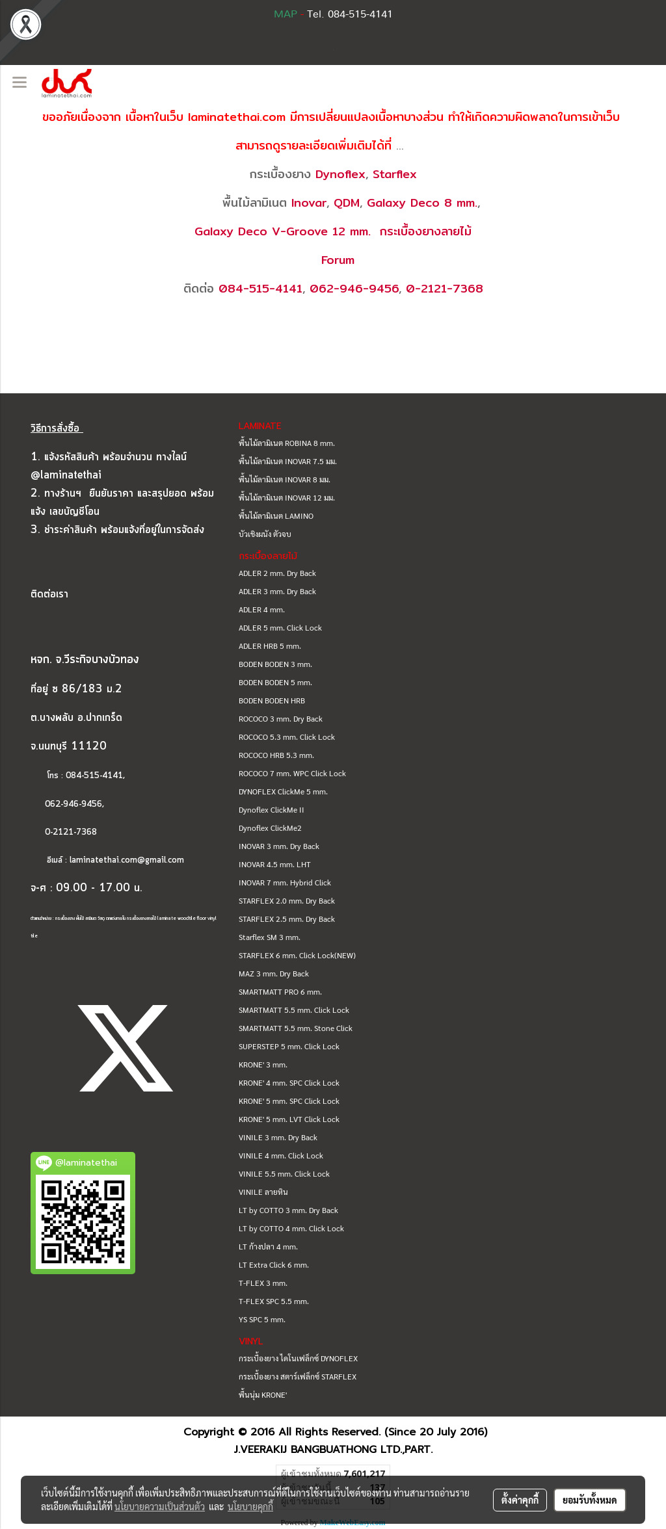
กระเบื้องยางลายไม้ (426, 231)
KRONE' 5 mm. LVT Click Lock (289, 1119)
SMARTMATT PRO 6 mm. (280, 991)
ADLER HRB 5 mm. (270, 645)
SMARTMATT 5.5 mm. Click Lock (294, 1009)
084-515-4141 (260, 288)
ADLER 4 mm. (262, 609)
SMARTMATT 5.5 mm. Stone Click (296, 1028)
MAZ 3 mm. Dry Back (274, 973)
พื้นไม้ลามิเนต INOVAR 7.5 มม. (288, 461)
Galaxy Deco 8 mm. (422, 202)
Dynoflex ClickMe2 (270, 827)
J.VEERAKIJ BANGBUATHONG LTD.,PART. (333, 1449)
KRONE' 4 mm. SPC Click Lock (289, 1082)
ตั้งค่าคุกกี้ (520, 1500)
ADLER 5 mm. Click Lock (280, 627)
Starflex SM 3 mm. (269, 937)
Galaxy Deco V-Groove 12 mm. (282, 231)
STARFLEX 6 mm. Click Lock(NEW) (297, 955)
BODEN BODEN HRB (272, 700)
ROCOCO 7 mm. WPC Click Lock (292, 773)
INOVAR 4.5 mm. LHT (275, 864)
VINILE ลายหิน (263, 1191)
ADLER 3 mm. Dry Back (277, 591)
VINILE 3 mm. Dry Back (278, 1137)
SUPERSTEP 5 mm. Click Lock (289, 1046)
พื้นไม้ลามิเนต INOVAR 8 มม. (284, 479)
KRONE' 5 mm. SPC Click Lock (289, 1100)
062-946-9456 (354, 288)
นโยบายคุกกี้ (250, 1506)
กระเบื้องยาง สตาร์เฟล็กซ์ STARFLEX (297, 1376)
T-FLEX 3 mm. (263, 1282)
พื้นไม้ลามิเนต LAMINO (276, 515)
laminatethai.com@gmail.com (127, 860)
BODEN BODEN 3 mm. (275, 664)
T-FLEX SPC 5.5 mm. (274, 1301)
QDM (347, 202)
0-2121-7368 (444, 288)
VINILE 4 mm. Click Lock (281, 1155)
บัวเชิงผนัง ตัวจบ (265, 534)
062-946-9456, (67, 804)
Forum (337, 259)
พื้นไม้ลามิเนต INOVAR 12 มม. (287, 497)
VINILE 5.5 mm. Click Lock (284, 1173)
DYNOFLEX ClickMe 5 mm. (283, 791)
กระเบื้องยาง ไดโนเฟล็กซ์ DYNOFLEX (298, 1358)
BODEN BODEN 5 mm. (275, 682)
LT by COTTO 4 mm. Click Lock (291, 1228)
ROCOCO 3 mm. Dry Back (281, 718)
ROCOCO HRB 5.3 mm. (276, 755)
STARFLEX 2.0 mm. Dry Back (287, 900)
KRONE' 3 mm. (263, 1064)
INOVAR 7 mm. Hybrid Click (285, 882)
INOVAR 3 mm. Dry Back (279, 846)
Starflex (395, 173)
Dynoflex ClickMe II (271, 809)
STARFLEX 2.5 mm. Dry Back (287, 918)
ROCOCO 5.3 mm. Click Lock (287, 736)
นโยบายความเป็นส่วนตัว (159, 1506)
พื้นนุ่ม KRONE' (263, 1394)
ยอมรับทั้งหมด (590, 1500)
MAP (285, 14)
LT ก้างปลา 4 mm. (268, 1246)
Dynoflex (340, 173)
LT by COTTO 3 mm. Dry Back (288, 1210)
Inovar (308, 202)
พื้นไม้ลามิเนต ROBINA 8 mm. (287, 443)
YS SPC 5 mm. (262, 1319)
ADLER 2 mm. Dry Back (277, 573)
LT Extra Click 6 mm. (274, 1264)
